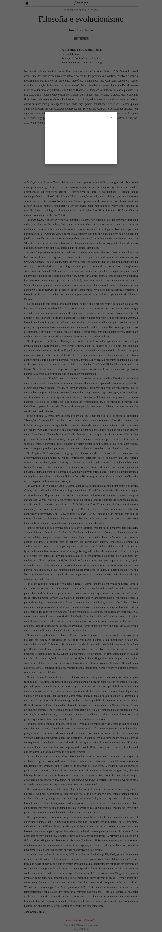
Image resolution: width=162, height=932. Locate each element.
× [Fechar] (111, 117)
